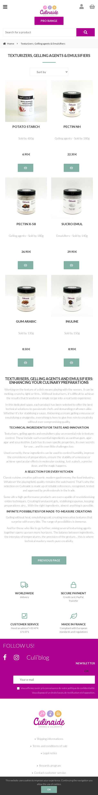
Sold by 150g (72, 333)
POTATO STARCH (26, 126)
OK (49, 789)
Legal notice (50, 753)
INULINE (72, 321)
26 (26, 251)
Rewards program (50, 765)
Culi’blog (38, 657)
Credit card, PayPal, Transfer (73, 592)
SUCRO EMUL (72, 224)
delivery (24, 590)
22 (72, 154)
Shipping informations (50, 738)
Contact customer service (50, 772)
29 (72, 251)
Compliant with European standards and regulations (73, 623)
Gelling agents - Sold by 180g (72, 138)
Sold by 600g (26, 138)
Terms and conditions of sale (49, 746)
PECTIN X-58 (26, 224)
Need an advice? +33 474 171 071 (24, 623)
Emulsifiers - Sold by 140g (72, 235)
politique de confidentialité (81, 688)
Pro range (49, 20)
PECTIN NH (72, 126)
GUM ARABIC (26, 321)
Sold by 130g (26, 333)
